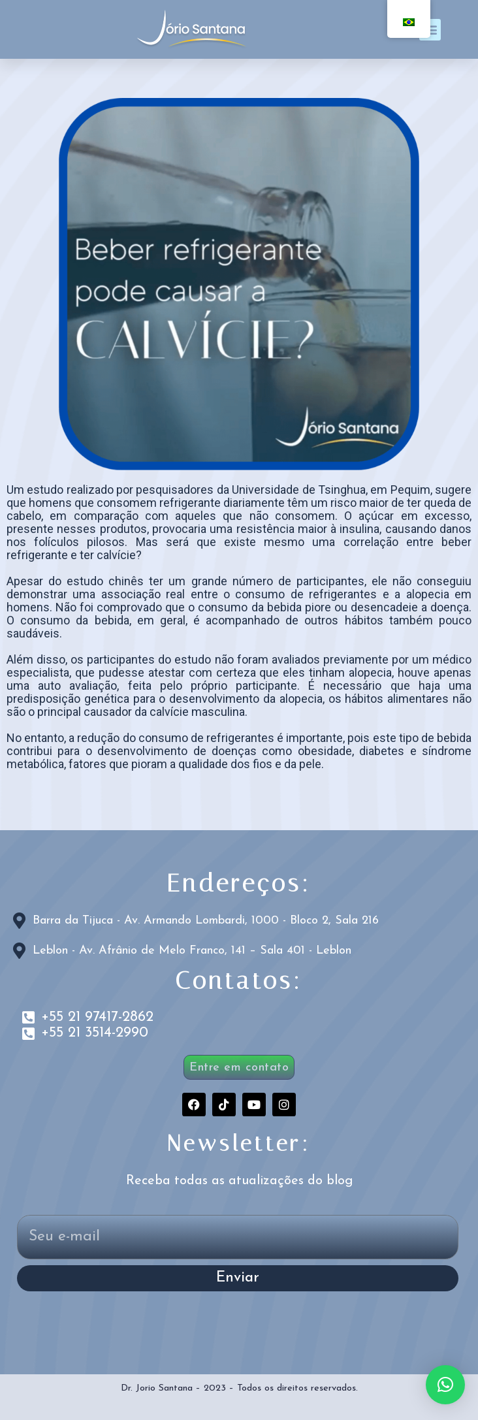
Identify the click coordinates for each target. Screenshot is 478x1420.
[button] (445, 1384)
